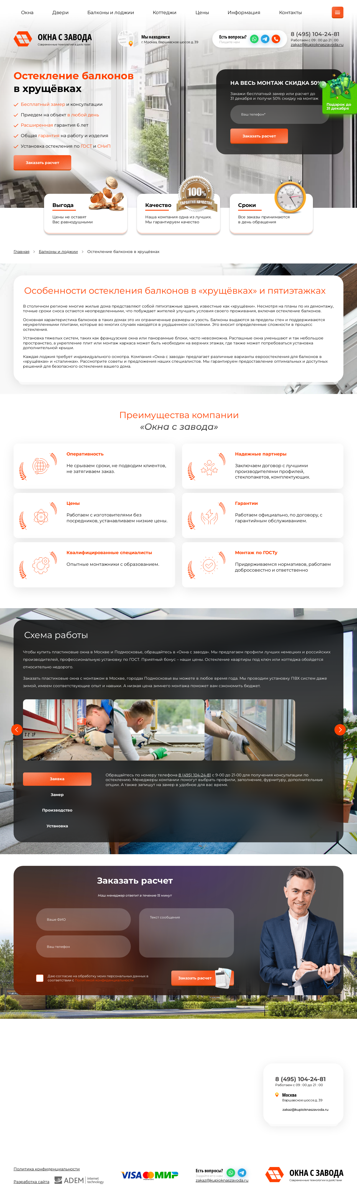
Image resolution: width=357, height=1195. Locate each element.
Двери (60, 13)
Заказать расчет (42, 162)
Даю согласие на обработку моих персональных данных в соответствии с (98, 978)
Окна (27, 13)
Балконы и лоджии (110, 13)
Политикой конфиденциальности (104, 980)
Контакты (290, 13)
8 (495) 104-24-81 (315, 34)
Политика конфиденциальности (47, 1168)
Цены (202, 13)
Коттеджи (165, 13)
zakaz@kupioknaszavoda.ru (317, 45)
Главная (21, 251)
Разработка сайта (59, 1179)
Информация (244, 13)
